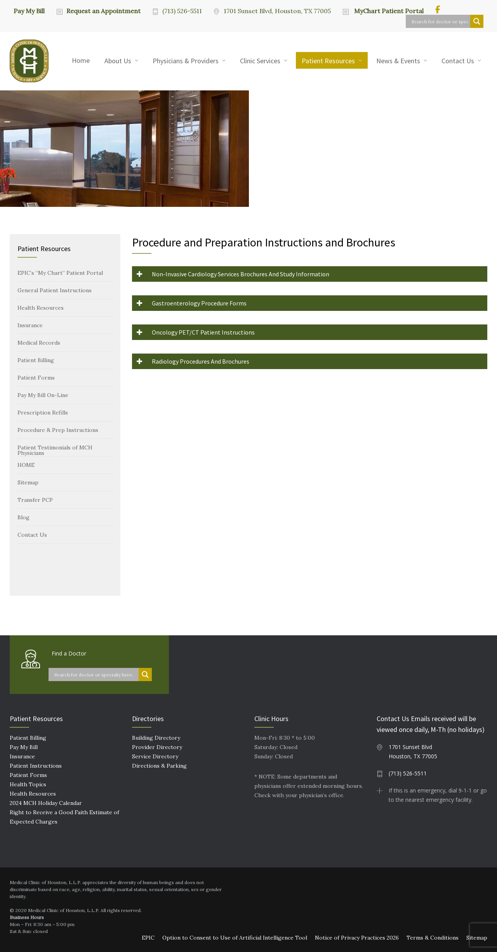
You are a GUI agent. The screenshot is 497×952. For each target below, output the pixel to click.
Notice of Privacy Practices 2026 (357, 937)
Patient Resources (328, 60)
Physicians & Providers (186, 60)
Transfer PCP (35, 499)
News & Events (398, 60)
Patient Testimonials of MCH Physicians (54, 450)
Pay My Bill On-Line (42, 395)
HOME (26, 464)
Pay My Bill (29, 10)
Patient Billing (35, 360)
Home (81, 60)
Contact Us (457, 60)
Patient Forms (36, 377)
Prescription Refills (42, 412)
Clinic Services (260, 60)
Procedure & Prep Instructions (57, 430)
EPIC (148, 937)
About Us (117, 60)
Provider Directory (157, 747)
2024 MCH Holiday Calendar (46, 802)
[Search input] (440, 21)
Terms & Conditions (433, 937)
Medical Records (38, 342)
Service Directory (155, 756)
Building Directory (156, 737)
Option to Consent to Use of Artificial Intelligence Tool (234, 937)
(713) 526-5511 (182, 11)
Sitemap (27, 482)
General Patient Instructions (54, 290)
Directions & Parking (159, 765)
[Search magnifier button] (476, 21)
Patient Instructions (36, 765)
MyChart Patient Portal (388, 11)
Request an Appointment (103, 11)
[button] (309, 274)
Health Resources (40, 307)
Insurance (30, 325)
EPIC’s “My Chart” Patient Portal (60, 272)
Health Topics (28, 784)
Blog (23, 517)
